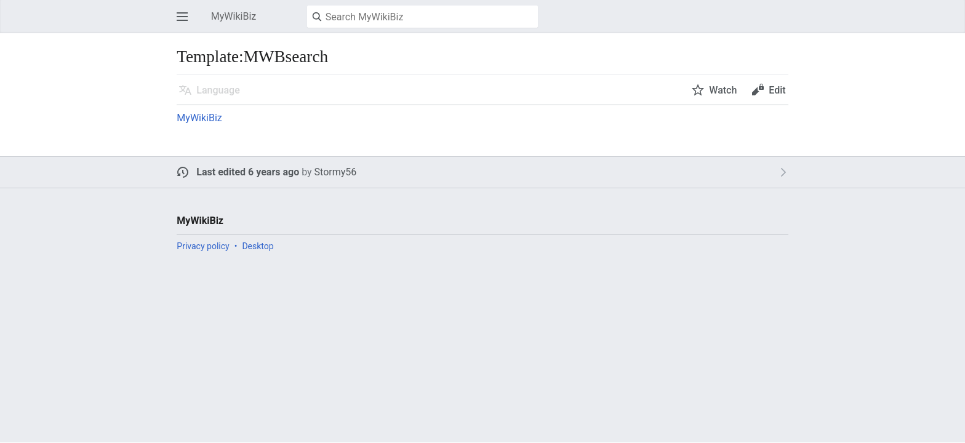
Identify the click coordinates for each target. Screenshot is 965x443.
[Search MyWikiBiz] (422, 17)
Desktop (257, 246)
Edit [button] (777, 90)
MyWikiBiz (199, 118)
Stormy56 (335, 172)
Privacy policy (203, 246)
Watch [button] (723, 90)
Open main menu (186, 22)
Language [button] (217, 90)
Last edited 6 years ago (247, 172)
